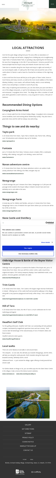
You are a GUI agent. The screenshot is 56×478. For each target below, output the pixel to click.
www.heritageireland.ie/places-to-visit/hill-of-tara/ (20, 315)
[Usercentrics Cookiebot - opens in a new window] (45, 223)
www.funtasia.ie (8, 157)
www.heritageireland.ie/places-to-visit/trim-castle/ (20, 299)
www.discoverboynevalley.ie (26, 374)
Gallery (28, 425)
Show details (45, 242)
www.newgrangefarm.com (11, 211)
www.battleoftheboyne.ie (11, 278)
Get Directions (28, 429)
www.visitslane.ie (8, 374)
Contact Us (28, 450)
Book (52, 4)
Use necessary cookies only (27, 254)
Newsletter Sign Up (28, 446)
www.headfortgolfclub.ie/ (11, 339)
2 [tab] (29, 36)
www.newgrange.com (9, 192)
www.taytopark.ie (8, 141)
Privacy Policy (28, 438)
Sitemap (28, 433)
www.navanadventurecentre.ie (13, 173)
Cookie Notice (28, 442)
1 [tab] (27, 36)
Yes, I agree (28, 248)
